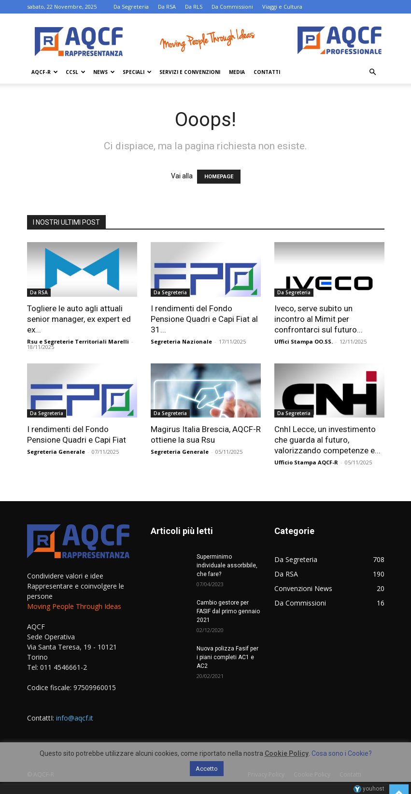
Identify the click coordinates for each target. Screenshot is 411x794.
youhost (369, 788)
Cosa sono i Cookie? (342, 753)
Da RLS (193, 6)
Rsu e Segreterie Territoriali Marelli (78, 341)
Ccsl (75, 72)
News (104, 72)
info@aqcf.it (74, 717)
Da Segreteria (131, 6)
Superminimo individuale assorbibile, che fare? (227, 565)
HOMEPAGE (218, 176)
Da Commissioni (232, 6)
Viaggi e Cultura (282, 6)
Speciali (137, 72)
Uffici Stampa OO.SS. (303, 341)
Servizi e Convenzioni (189, 72)
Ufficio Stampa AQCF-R (306, 462)
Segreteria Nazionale (181, 341)
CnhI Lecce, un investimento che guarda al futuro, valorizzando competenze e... (327, 439)
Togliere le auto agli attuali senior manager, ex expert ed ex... (79, 318)
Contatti (267, 72)
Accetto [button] (207, 768)
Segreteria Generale (56, 451)
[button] (372, 72)
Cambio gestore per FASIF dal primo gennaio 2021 (228, 611)
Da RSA (167, 6)
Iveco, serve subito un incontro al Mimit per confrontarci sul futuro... (318, 318)
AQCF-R (44, 72)
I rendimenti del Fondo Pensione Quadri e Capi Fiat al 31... (204, 318)
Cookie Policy (287, 753)
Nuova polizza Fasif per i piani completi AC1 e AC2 (227, 657)
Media (237, 72)
